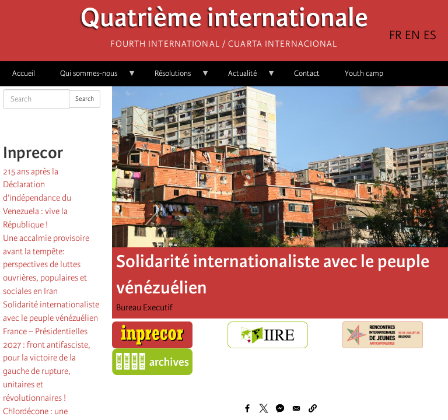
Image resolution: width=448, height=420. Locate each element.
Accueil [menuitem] (23, 73)
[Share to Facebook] (247, 408)
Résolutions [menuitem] (175, 77)
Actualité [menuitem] (245, 77)
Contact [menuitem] (307, 73)
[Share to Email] (296, 408)
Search (84, 99)
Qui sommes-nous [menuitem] (92, 77)
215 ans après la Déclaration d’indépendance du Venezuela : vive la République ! (37, 198)
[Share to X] (264, 408)
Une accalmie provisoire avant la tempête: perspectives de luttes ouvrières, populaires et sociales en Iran (46, 264)
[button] (312, 408)
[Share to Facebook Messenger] (280, 408)
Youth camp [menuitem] (364, 73)
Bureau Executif (144, 307)
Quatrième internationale (224, 21)
